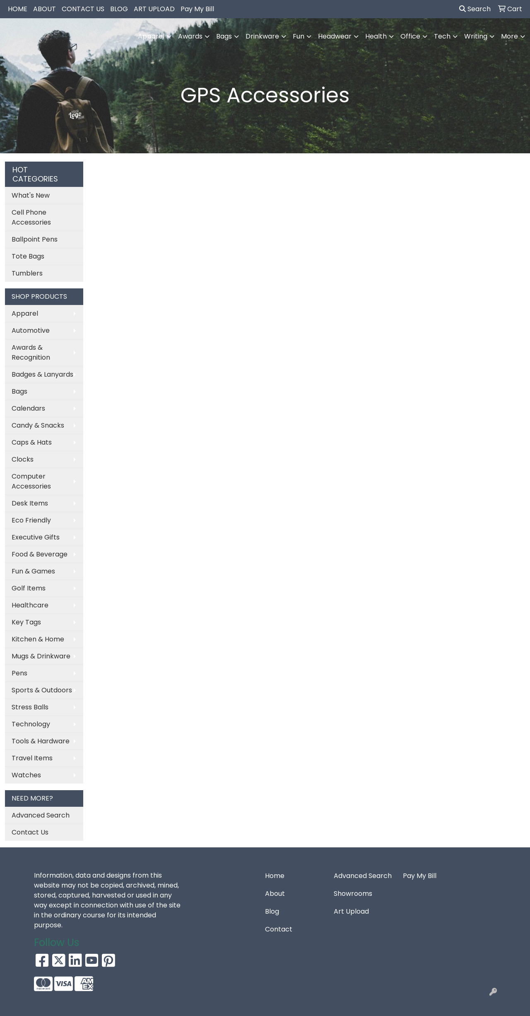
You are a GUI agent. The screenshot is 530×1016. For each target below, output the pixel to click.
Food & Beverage (39, 554)
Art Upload (351, 911)
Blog (272, 911)
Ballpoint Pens (35, 239)
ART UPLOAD (154, 9)
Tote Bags (28, 256)
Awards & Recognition (31, 352)
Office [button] (410, 36)
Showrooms (353, 893)
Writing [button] (475, 36)
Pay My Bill (197, 9)
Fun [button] (298, 36)
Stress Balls (30, 707)
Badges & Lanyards (42, 374)
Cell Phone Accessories (31, 217)
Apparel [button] (151, 36)
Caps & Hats (32, 442)
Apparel (25, 313)
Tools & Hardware (41, 741)
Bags (19, 391)
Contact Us (30, 832)
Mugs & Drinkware (41, 656)
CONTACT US (83, 9)
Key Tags (26, 622)
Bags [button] (224, 36)
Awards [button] (190, 36)
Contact (278, 929)
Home (274, 876)
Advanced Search (41, 815)
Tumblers (27, 273)
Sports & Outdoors (42, 690)
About (275, 893)
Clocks (23, 459)
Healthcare (30, 605)
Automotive (31, 330)
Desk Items (30, 503)
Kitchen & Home (38, 639)
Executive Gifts (36, 537)
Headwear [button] (335, 36)
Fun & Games (33, 571)
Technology (31, 724)
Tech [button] (442, 36)
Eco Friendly (31, 520)
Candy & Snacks (38, 425)
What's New (31, 195)
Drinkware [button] (262, 36)
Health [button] (376, 36)
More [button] (509, 36)
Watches (26, 775)
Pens (19, 673)
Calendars (28, 408)
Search (475, 9)
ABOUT (44, 9)
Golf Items (29, 588)
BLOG (119, 9)
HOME (17, 9)
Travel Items (32, 758)
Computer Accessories (31, 481)
